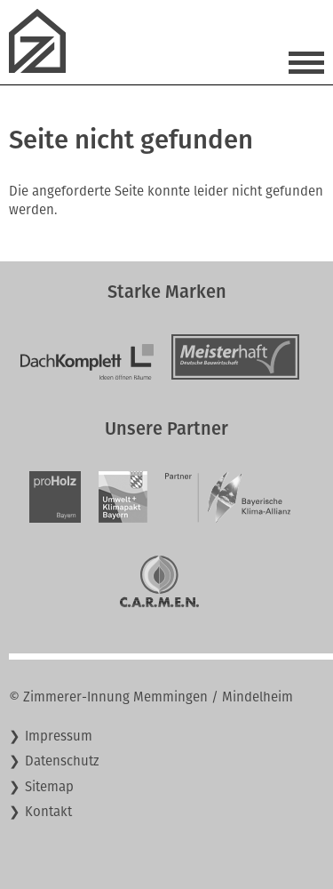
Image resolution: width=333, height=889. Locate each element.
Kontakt (48, 812)
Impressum (58, 736)
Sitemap (49, 787)
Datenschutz (62, 761)
